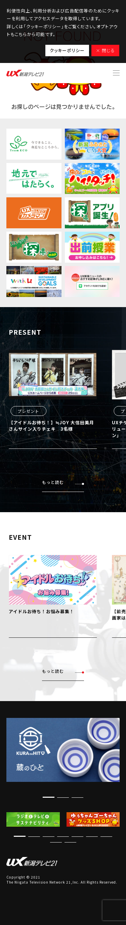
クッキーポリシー (67, 50)
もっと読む (63, 482)
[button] (48, 797)
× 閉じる (105, 50)
